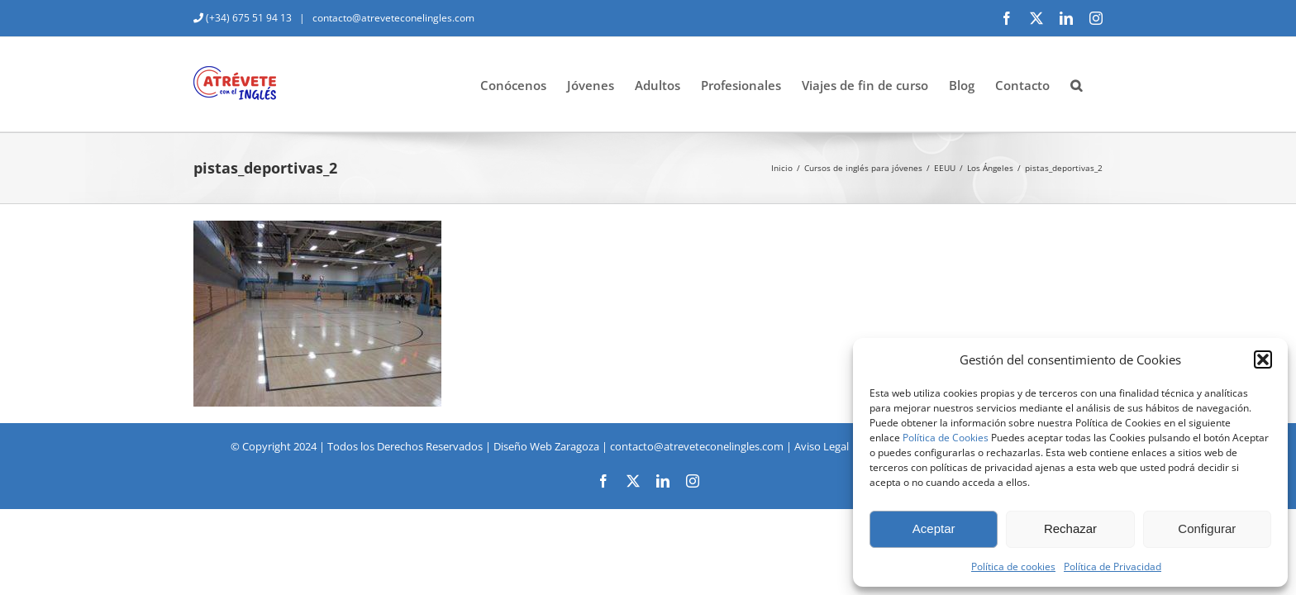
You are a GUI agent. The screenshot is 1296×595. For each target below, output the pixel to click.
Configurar (1207, 528)
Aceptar (933, 528)
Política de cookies (1013, 566)
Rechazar (1070, 528)
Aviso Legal (821, 446)
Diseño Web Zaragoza (546, 446)
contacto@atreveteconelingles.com (392, 18)
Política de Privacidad (1112, 566)
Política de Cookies (946, 438)
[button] (1263, 359)
